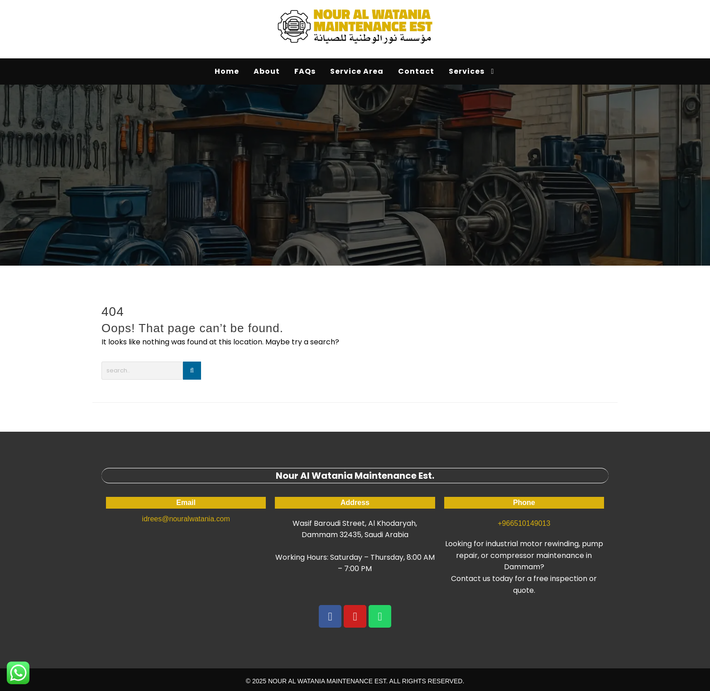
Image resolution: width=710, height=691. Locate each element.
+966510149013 (524, 523)
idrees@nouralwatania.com (186, 519)
